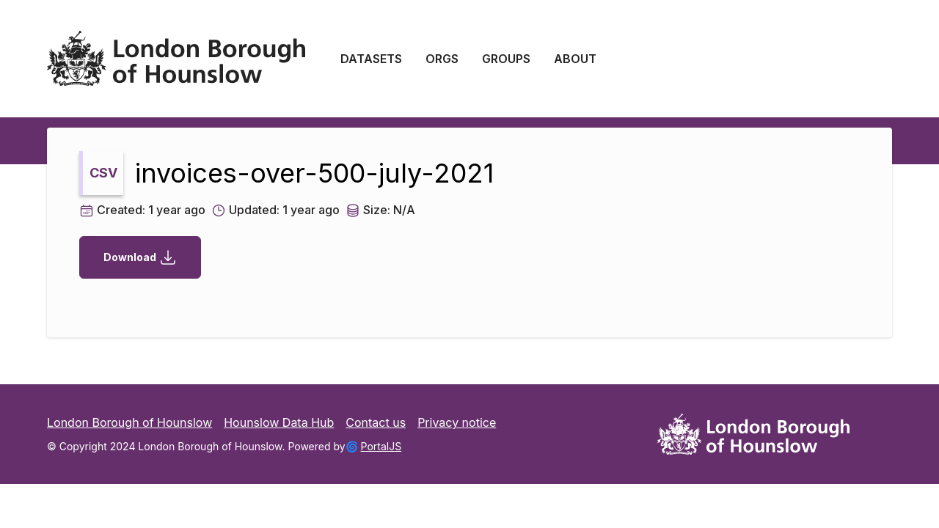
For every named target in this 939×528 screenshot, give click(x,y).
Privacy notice (456, 422)
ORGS (441, 58)
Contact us (376, 422)
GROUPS (506, 58)
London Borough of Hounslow (129, 422)
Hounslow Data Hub (279, 422)
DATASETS (371, 58)
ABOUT (575, 58)
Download (140, 257)
